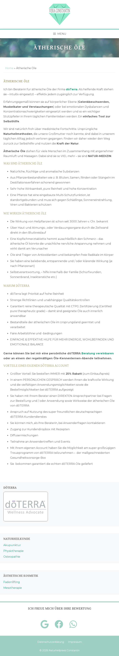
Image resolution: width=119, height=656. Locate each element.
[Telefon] (73, 624)
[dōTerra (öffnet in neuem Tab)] (71, 89)
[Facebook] (58, 624)
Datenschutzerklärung (50, 641)
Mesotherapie (12, 587)
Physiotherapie (13, 551)
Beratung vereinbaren (97, 353)
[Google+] (44, 624)
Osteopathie (11, 556)
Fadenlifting (11, 582)
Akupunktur (12, 545)
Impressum (75, 641)
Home (9, 68)
